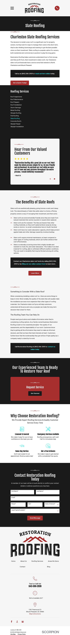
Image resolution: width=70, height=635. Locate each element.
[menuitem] (35, 96)
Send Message (35, 518)
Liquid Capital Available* (18, 510)
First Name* (14, 491)
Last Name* (40, 491)
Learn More (35, 273)
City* (29, 504)
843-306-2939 (35, 586)
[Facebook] (11, 622)
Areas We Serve (53, 561)
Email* (13, 497)
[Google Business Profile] (23, 622)
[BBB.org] (17, 622)
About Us (23, 561)
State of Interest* (50, 504)
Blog (48, 567)
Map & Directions (35, 614)
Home (13, 561)
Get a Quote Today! (20, 83)
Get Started (35, 393)
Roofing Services (37, 561)
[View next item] (55, 179)
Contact (22, 567)
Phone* (13, 504)
